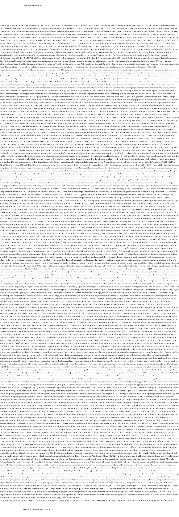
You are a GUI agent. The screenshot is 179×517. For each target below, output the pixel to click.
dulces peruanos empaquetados (32, 5)
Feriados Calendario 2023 (165, 500)
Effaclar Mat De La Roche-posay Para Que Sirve (85, 500)
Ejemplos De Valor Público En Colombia (13, 500)
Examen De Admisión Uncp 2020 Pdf (114, 500)
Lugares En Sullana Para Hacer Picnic (39, 500)
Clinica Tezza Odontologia (60, 500)
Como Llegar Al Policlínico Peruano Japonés (141, 500)
